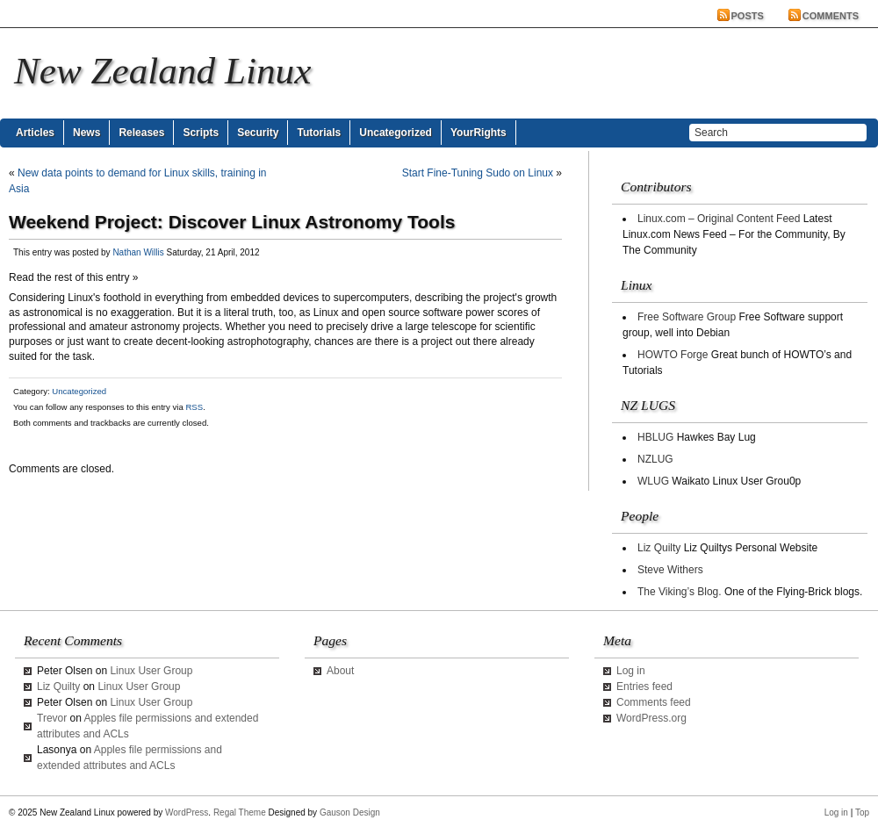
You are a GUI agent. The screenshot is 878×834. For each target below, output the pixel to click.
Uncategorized (395, 132)
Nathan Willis (137, 252)
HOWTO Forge (672, 355)
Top (862, 812)
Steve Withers (670, 570)
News (86, 132)
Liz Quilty (658, 548)
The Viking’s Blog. (679, 592)
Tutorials (319, 132)
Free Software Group (686, 317)
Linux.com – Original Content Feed (718, 218)
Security (257, 132)
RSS (194, 407)
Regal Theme (239, 812)
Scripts (201, 132)
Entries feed (644, 686)
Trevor (52, 718)
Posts (747, 16)
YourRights (478, 132)
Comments (830, 16)
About (340, 671)
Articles (35, 132)
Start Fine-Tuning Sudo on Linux (477, 173)
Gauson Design (350, 812)
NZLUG (655, 459)
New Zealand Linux (162, 70)
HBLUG (655, 437)
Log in (630, 671)
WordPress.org (651, 718)
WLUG (653, 481)
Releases (141, 132)
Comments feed (653, 702)
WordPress (186, 812)
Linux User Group (151, 671)
